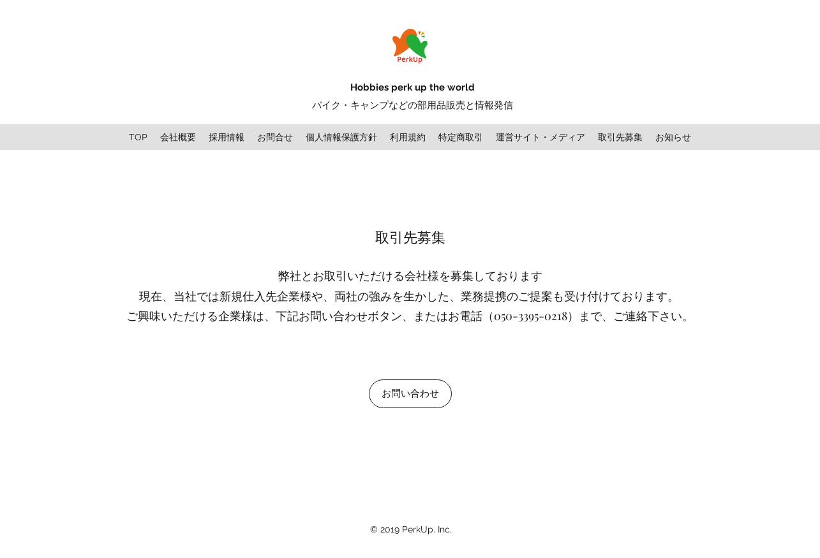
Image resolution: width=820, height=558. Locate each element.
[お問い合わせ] (410, 393)
